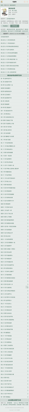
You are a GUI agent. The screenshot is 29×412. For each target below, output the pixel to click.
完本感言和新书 (11, 18)
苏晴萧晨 (9, 403)
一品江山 (15, 403)
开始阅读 (5, 26)
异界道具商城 (12, 404)
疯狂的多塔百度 (11, 29)
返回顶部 (27, 287)
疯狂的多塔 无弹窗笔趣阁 (14, 31)
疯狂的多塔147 (20, 29)
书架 (2, 2)
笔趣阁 (14, 1)
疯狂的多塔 (12, 5)
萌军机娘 (21, 403)
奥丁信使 (14, 10)
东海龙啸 (19, 404)
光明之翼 (5, 404)
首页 (2, 5)
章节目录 (14, 26)
